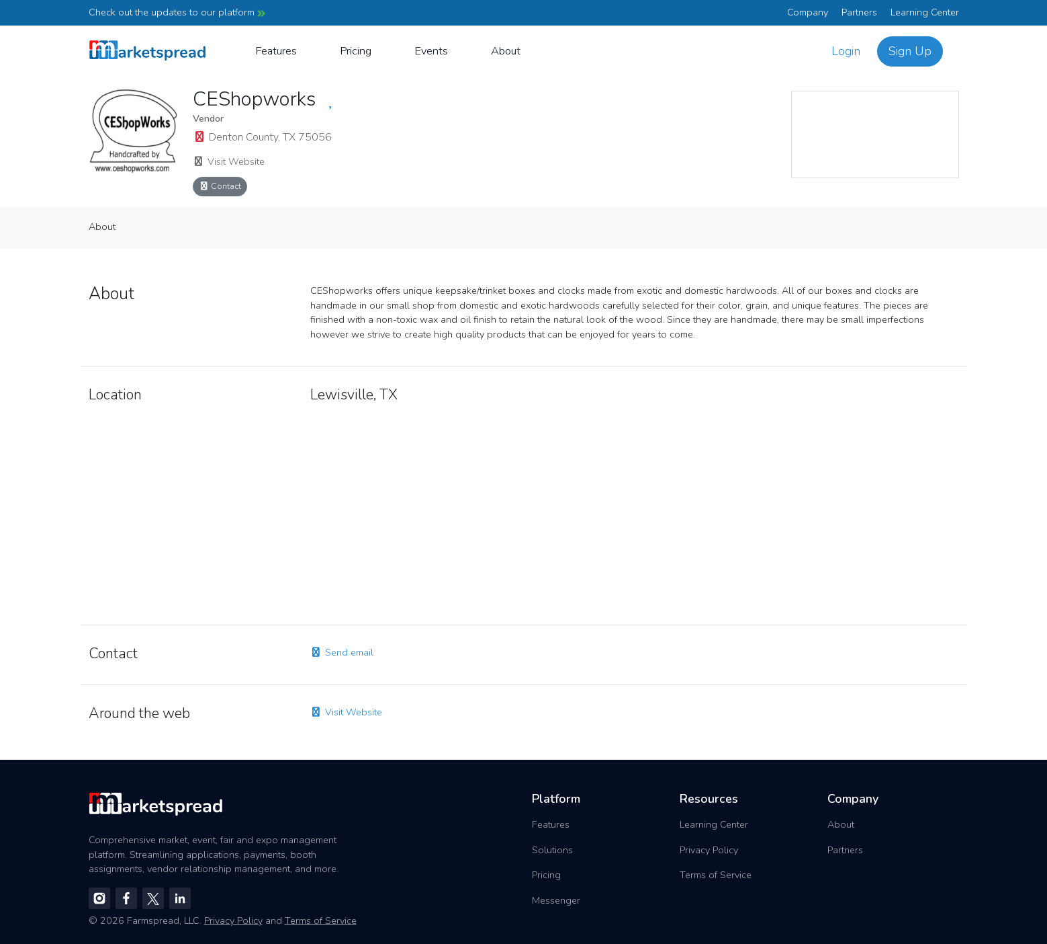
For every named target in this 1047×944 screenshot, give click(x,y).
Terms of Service (716, 874)
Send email (341, 652)
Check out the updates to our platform (177, 12)
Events (431, 50)
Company (807, 12)
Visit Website (229, 161)
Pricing (355, 50)
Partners (859, 12)
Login (845, 51)
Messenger (556, 900)
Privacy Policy (709, 850)
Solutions (552, 850)
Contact (220, 186)
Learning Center (925, 12)
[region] (875, 134)
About (505, 50)
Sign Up (910, 51)
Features (276, 50)
